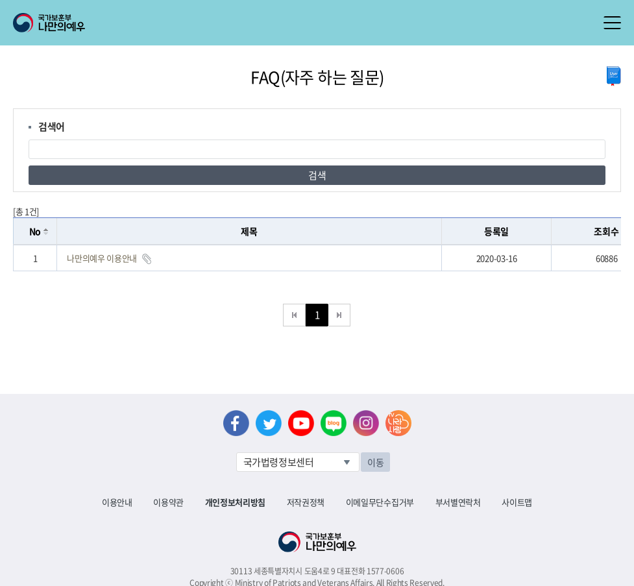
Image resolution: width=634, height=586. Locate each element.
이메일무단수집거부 (380, 502)
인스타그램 (366, 423)
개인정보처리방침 (235, 502)
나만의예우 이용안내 (102, 258)
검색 (317, 175)
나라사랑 (398, 423)
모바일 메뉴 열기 (612, 22)
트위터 (269, 423)
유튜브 (301, 423)
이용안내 (117, 502)
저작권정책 (305, 502)
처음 (294, 315)
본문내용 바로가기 (0, 0)
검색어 (51, 126)
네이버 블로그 (334, 423)
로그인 (111, 7)
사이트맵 (517, 502)
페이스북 (236, 423)
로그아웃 (157, 7)
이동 (375, 462)
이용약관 (168, 502)
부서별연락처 (458, 502)
